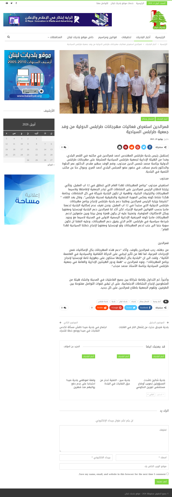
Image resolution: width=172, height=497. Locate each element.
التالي (151, 393)
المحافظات (56, 37)
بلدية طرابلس (103, 300)
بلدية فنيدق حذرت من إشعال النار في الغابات (144, 325)
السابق (160, 393)
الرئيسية (140, 3)
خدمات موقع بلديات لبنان (122, 3)
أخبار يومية (157, 300)
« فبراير (51, 164)
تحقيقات (126, 37)
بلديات (133, 300)
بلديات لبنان (123, 300)
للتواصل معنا (102, 3)
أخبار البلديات (143, 37)
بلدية (113, 300)
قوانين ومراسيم (107, 37)
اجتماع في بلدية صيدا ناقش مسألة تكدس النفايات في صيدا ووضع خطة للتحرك (83, 327)
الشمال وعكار (148, 119)
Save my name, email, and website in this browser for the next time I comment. (122, 473)
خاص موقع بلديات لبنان (80, 37)
